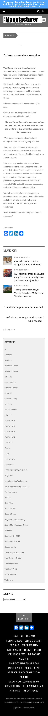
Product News (10, 492)
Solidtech (8, 530)
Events (7, 448)
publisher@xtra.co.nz (28, 6)
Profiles (7, 497)
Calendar (8, 377)
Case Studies (10, 382)
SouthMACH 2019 (12, 541)
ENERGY (8, 443)
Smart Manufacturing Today (16, 525)
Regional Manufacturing (14, 519)
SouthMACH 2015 (12, 536)
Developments (10, 410)
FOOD (7, 453)
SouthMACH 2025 (16, 654)
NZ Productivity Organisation (16, 486)
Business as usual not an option (21, 55)
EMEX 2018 (9, 432)
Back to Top (24, 618)
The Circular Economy (14, 552)
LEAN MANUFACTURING (15, 470)
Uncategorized (10, 574)
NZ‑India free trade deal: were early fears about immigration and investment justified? (29, 277)
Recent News (10, 508)
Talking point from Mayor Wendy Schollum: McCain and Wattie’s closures (29, 293)
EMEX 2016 (9, 426)
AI (5, 349)
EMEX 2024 (9, 437)
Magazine (8, 475)
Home (15, 636)
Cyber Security (10, 399)
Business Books (11, 366)
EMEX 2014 (9, 420)
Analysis (8, 355)
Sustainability (10, 547)
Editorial (8, 415)
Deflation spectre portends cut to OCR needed (25, 319)
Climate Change (11, 388)
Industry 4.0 (9, 459)
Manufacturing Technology (15, 481)
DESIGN (8, 404)
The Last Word (10, 569)
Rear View (8, 503)
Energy (28, 649)
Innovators (9, 464)
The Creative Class (12, 558)
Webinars (8, 580)
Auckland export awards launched (23, 307)
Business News (21, 257)
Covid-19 (8, 393)
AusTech (8, 360)
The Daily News (11, 563)
